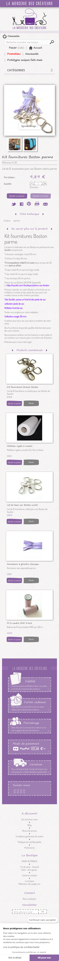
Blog (29, 825)
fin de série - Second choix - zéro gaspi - (29, 868)
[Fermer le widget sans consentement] (42, 920)
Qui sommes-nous (29, 819)
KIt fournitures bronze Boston (22, 386)
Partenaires (29, 847)
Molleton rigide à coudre (19, 445)
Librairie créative (29, 875)
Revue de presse (29, 830)
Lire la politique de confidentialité (21, 947)
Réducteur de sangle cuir (29, 883)
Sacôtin (7, 249)
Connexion (13, 36)
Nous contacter (29, 898)
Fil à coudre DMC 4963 (19, 622)
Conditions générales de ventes (29, 836)
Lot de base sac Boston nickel (22, 504)
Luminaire (29, 881)
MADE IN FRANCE (29, 861)
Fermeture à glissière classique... (23, 563)
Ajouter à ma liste (40, 195)
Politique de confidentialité (29, 842)
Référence (6, 162)
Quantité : (8, 184)
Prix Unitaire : (9, 177)
